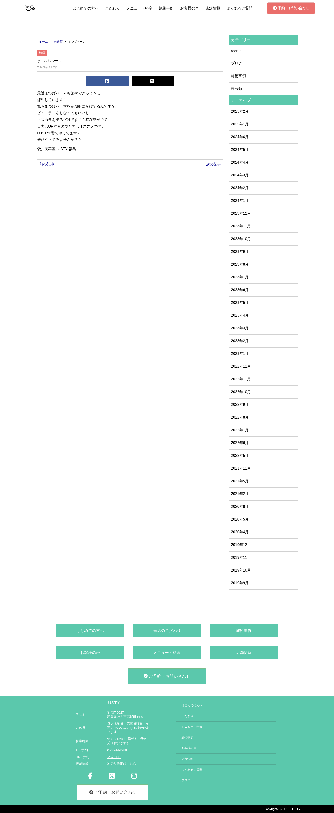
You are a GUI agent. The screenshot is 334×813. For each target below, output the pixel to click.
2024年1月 (240, 201)
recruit (236, 51)
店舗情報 (212, 8)
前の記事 (46, 164)
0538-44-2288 (117, 750)
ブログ (236, 63)
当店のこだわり (167, 631)
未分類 (42, 52)
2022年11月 (241, 379)
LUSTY (113, 702)
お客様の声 (189, 8)
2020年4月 (240, 532)
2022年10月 (241, 392)
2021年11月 (241, 468)
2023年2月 (240, 341)
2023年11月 (241, 226)
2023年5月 (240, 303)
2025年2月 (240, 111)
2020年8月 (240, 506)
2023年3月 (240, 328)
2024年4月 (240, 162)
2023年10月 (241, 239)
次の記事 (213, 164)
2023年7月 (240, 277)
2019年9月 (240, 583)
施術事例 (166, 8)
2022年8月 (240, 417)
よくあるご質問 (240, 8)
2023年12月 (241, 213)
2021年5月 (240, 481)
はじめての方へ (86, 8)
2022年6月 (240, 443)
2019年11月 (241, 557)
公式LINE (114, 757)
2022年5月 (240, 455)
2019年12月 (241, 545)
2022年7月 (240, 430)
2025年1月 (240, 124)
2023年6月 (240, 290)
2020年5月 (240, 519)
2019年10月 (241, 570)
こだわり (112, 8)
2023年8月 (240, 264)
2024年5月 (240, 150)
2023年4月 (240, 315)
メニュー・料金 (139, 8)
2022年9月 (240, 404)
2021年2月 (240, 494)
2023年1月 (240, 354)
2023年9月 (240, 252)
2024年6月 (240, 137)
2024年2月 (240, 188)
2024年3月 (240, 175)
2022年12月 (241, 366)
